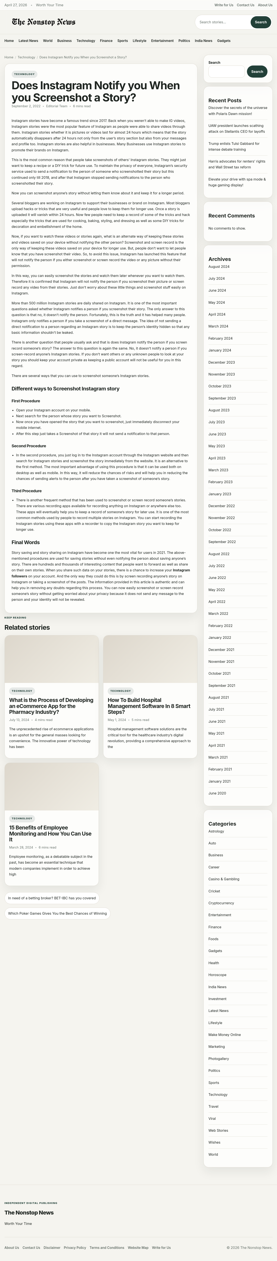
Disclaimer (52, 1248)
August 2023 (218, 410)
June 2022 (217, 577)
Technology (86, 41)
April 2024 (217, 314)
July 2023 (216, 422)
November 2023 (221, 374)
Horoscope (217, 975)
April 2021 (216, 745)
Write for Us (224, 5)
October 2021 (219, 673)
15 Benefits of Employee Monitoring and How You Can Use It (50, 833)
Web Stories (218, 1130)
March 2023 (218, 470)
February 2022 (220, 625)
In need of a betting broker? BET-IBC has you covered (52, 898)
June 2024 (217, 290)
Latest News (28, 41)
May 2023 (216, 446)
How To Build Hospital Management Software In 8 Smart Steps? (149, 706)
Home (9, 41)
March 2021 (217, 757)
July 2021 (216, 709)
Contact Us (245, 5)
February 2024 (220, 338)
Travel (213, 1106)
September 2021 (221, 685)
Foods (213, 939)
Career (213, 867)
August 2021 (218, 697)
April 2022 (217, 601)
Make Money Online (224, 1034)
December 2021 (221, 649)
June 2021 (216, 721)
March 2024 (218, 326)
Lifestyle (139, 41)
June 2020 (217, 793)
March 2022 (218, 613)
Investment (217, 999)
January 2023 (219, 494)
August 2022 (218, 554)
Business (64, 41)
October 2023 (219, 386)
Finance (106, 41)
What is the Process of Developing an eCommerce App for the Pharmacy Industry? (51, 706)
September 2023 (222, 398)
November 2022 (221, 518)
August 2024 (219, 266)
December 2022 (221, 506)
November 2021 (221, 661)
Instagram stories (167, 144)
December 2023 (221, 362)
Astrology (216, 831)
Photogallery (218, 1058)
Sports (122, 41)
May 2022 (216, 590)
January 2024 (219, 350)
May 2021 (216, 733)
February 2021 (220, 769)
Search (261, 22)
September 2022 (222, 542)
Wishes (214, 1142)
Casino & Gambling (223, 879)
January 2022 (219, 637)
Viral (212, 1118)
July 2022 (216, 566)
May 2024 (216, 302)
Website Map (138, 1248)
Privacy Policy (75, 1248)
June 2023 (217, 434)
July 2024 (216, 278)
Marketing (216, 1046)
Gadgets (224, 41)
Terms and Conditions (107, 1248)
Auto (212, 843)
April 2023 (217, 458)
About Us (265, 5)
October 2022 (219, 530)
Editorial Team (56, 106)
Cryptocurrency (221, 903)
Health (213, 963)
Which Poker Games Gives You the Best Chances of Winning (57, 913)
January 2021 (219, 781)
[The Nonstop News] (91, 22)
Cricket (214, 891)
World (48, 41)
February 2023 (220, 482)
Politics (184, 41)
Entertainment (162, 41)
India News (203, 41)
